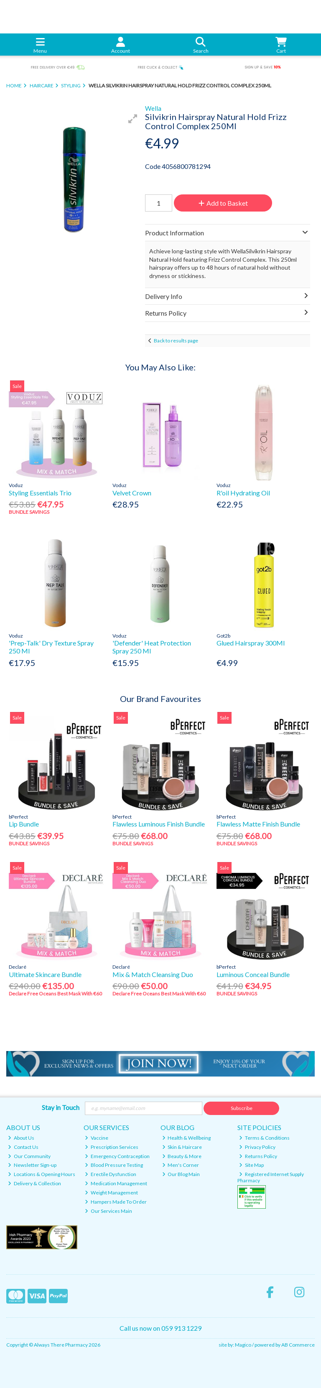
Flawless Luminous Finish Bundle (158, 824)
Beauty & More (182, 1156)
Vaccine (96, 1138)
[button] (133, 118)
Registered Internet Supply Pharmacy (270, 1177)
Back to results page (176, 340)
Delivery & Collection (34, 1183)
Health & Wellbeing (186, 1138)
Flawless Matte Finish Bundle (258, 824)
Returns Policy (258, 1156)
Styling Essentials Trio (40, 493)
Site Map (251, 1165)
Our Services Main (108, 1211)
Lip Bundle (24, 824)
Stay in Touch (60, 1107)
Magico (243, 1345)
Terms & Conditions (264, 1138)
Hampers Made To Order (116, 1202)
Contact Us (23, 1147)
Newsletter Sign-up (32, 1165)
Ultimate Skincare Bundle (45, 974)
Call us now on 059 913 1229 (160, 1328)
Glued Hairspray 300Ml (251, 643)
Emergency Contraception (117, 1156)
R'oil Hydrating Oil (243, 493)
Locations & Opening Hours (41, 1174)
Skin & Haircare (182, 1147)
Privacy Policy (257, 1147)
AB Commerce (298, 1345)
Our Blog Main (181, 1174)
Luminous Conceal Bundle (253, 974)
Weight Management (111, 1192)
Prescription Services (111, 1147)
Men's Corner (180, 1165)
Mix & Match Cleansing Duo (152, 974)
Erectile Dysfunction (110, 1174)
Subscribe (241, 1108)
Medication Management (116, 1183)
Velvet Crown (131, 493)
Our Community (29, 1156)
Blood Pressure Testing (114, 1165)
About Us (21, 1138)
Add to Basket (223, 203)
